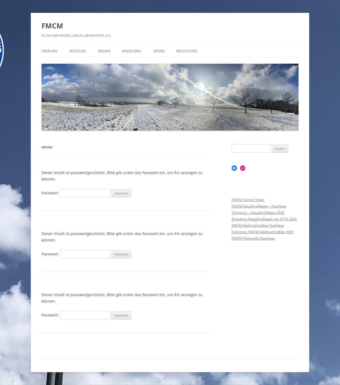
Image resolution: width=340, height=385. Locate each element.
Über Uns (49, 51)
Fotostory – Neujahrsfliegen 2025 (258, 212)
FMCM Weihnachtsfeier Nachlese (258, 225)
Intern (159, 51)
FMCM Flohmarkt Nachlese (253, 238)
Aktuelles (77, 51)
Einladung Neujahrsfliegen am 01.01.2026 (264, 219)
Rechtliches (186, 51)
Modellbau (132, 51)
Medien (104, 51)
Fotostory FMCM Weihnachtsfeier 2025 (262, 231)
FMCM (52, 26)
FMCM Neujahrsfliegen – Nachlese (259, 206)
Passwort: (75, 192)
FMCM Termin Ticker (248, 199)
